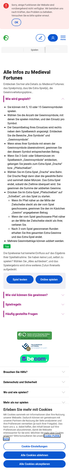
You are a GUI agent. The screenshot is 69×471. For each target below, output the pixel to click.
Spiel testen (20, 279)
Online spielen (49, 279)
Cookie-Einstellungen (34, 446)
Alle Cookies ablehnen (34, 455)
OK (16, 22)
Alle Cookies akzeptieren (34, 464)
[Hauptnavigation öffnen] (63, 38)
